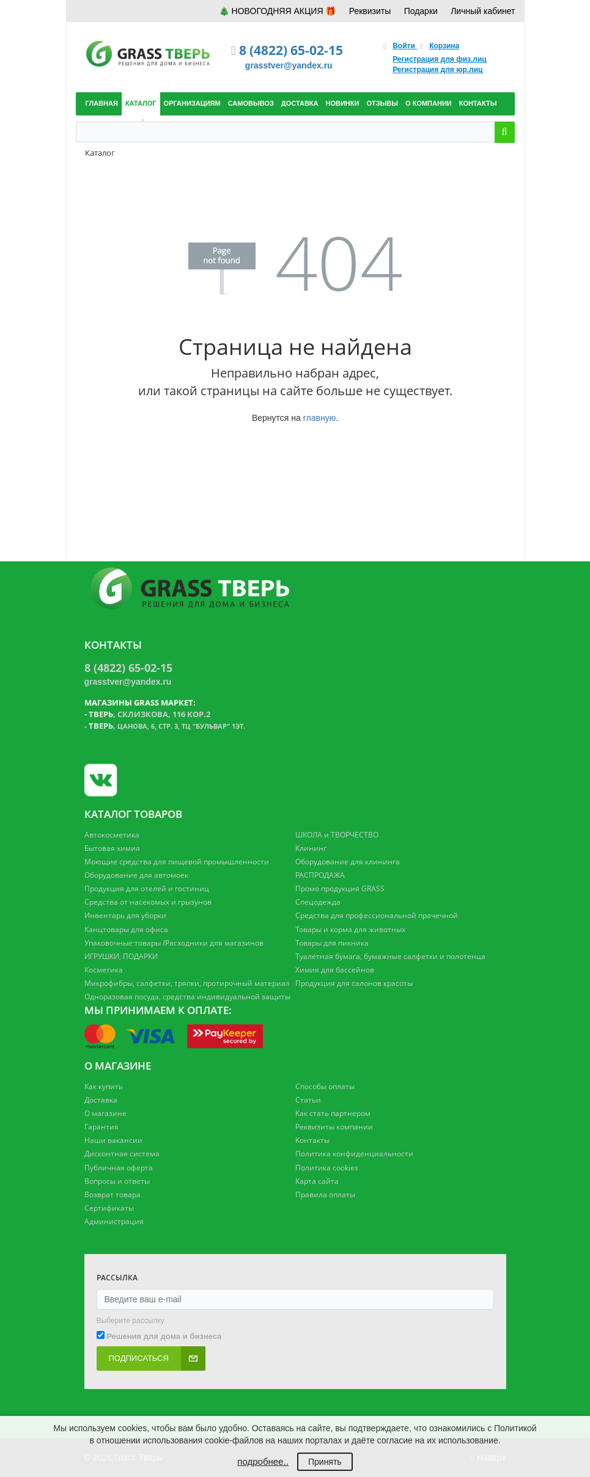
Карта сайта (317, 1181)
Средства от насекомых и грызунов (148, 902)
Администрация (114, 1221)
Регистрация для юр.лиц (437, 69)
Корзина (444, 46)
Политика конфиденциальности (354, 1153)
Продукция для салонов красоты (354, 983)
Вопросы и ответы (117, 1181)
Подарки (421, 11)
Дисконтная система (122, 1153)
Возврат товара (112, 1194)
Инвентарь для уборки (125, 915)
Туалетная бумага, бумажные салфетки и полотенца (390, 956)
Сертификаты (109, 1208)
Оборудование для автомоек (136, 875)
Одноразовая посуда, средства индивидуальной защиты (187, 996)
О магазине (105, 1113)
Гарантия (101, 1126)
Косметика (103, 970)
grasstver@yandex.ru (289, 65)
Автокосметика (111, 835)
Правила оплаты (325, 1194)
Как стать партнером (333, 1113)
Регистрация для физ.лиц (440, 59)
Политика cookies (326, 1167)
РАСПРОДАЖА (320, 875)
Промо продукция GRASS (340, 888)
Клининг (310, 848)
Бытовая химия (112, 848)
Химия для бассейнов (334, 970)
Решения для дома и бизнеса (163, 1336)
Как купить (103, 1086)
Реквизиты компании (334, 1126)
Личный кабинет (483, 11)
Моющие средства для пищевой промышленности (176, 861)
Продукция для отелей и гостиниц (146, 888)
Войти (405, 46)
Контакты (312, 1140)
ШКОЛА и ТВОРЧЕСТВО (336, 835)
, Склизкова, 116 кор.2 (149, 714)
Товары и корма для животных (350, 929)
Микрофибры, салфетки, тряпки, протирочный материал (187, 983)
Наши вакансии (113, 1140)
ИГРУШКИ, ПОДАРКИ (121, 956)
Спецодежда (318, 902)
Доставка (100, 1100)
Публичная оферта (118, 1167)
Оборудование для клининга (347, 861)
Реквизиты (370, 11)
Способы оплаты (325, 1086)
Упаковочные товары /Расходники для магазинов (174, 943)
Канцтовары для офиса (126, 929)
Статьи (308, 1100)
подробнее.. (262, 1461)
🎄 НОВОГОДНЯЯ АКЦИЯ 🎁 (277, 11)
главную (319, 418)
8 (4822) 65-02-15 (291, 50)
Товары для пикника (332, 943)
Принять (325, 1462)
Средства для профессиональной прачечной (376, 915)
